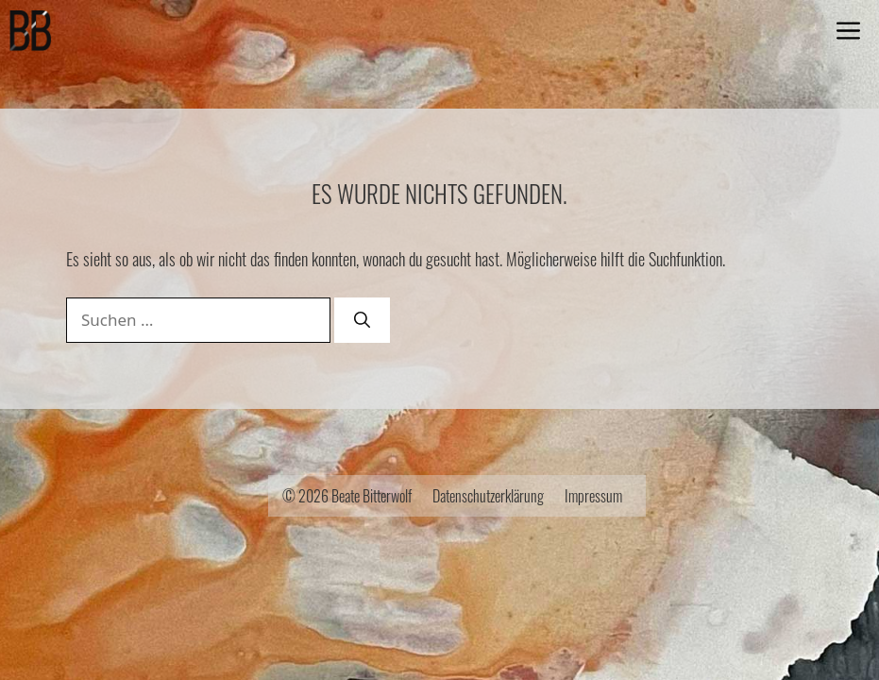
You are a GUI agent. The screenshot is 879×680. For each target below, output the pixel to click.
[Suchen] (362, 320)
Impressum (593, 495)
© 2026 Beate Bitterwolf (347, 495)
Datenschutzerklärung (488, 495)
